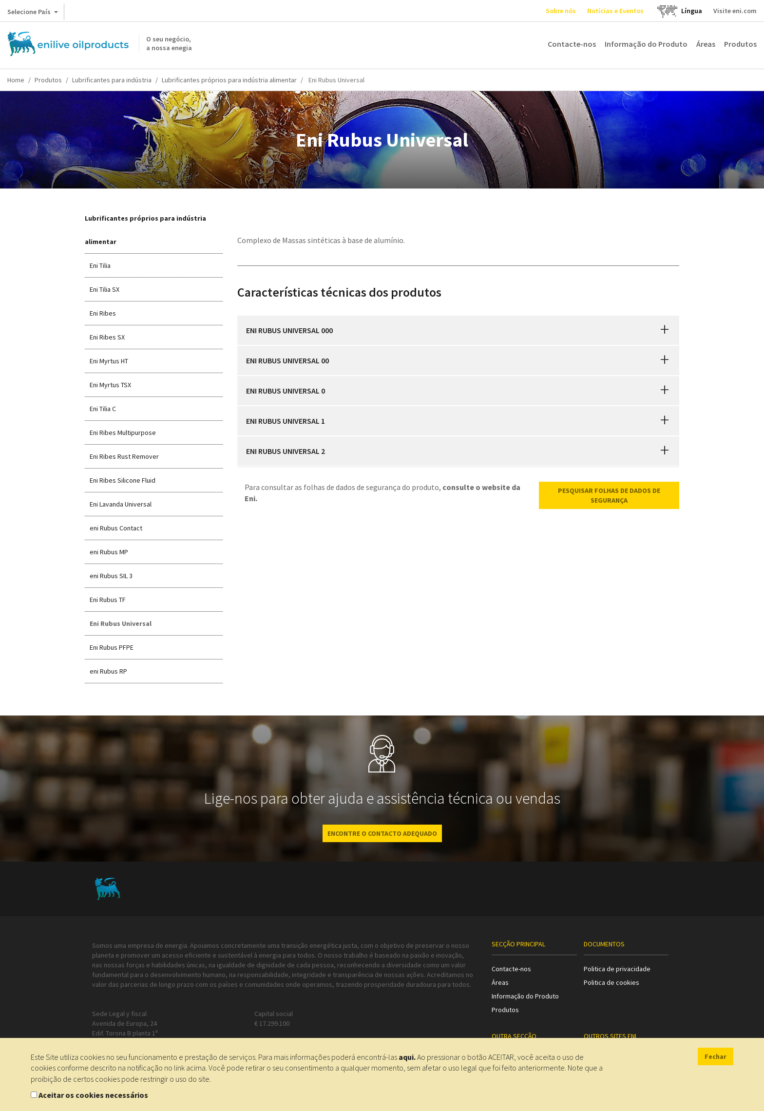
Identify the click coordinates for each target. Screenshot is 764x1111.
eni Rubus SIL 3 (111, 575)
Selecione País (32, 13)
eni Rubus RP (108, 671)
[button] (664, 330)
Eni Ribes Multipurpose (123, 432)
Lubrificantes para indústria (112, 79)
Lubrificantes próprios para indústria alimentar (229, 79)
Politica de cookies (611, 982)
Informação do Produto (646, 44)
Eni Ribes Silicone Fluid (122, 480)
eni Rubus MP (109, 551)
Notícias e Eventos (615, 10)
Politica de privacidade (617, 968)
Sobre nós (561, 10)
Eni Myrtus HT (109, 361)
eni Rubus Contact (116, 528)
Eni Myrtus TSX (110, 384)
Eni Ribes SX (107, 337)
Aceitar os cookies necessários (93, 1095)
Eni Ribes (103, 313)
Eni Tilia (100, 265)
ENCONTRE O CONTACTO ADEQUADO (382, 833)
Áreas (705, 44)
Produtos (740, 44)
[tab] (458, 330)
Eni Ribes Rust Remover (124, 456)
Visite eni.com (735, 10)
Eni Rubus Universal (121, 623)
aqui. (407, 1057)
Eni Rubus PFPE (112, 647)
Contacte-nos (572, 44)
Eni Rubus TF (108, 599)
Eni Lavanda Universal (121, 504)
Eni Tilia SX (104, 289)
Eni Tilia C (103, 408)
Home (15, 79)
